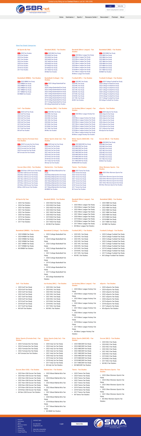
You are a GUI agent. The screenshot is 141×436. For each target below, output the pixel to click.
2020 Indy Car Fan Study (52, 154)
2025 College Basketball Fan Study (55, 84)
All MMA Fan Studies (51, 189)
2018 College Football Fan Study (109, 96)
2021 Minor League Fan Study (81, 63)
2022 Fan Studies (22, 61)
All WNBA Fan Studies (24, 94)
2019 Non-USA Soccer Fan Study (27, 183)
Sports (79, 17)
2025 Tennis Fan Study (81, 171)
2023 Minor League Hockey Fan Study (83, 120)
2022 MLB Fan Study (51, 59)
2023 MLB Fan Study (51, 57)
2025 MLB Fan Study (53, 53)
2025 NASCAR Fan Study (81, 144)
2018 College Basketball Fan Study (55, 100)
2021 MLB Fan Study (51, 61)
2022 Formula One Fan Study (26, 150)
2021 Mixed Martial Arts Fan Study (55, 181)
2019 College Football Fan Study (109, 94)
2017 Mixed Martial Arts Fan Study (55, 187)
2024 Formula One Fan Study (26, 146)
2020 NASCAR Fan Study (79, 154)
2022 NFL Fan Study (78, 88)
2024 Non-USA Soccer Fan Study (27, 172)
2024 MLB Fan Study (51, 55)
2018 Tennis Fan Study (79, 185)
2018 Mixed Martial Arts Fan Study (55, 185)
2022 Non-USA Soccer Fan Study (27, 177)
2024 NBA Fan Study (105, 55)
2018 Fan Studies (22, 67)
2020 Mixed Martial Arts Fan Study (55, 183)
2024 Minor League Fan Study (81, 57)
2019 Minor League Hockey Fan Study (83, 128)
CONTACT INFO (37, 420)
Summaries (69, 17)
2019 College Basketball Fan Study (55, 98)
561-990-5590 (37, 424)
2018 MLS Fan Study (105, 157)
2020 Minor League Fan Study (81, 65)
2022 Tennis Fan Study (79, 177)
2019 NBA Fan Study (105, 65)
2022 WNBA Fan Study (24, 88)
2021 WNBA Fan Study (24, 90)
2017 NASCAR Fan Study (79, 161)
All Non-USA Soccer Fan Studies (27, 187)
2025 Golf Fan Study (25, 112)
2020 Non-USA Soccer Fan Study (27, 181)
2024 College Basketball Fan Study (55, 87)
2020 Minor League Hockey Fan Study (83, 126)
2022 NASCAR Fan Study (79, 150)
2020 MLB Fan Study (51, 63)
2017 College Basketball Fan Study (55, 102)
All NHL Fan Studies (51, 130)
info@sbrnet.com (38, 425)
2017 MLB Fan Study (51, 70)
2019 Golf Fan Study (23, 124)
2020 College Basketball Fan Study (55, 96)
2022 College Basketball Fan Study (55, 91)
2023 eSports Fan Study (106, 116)
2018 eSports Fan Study (106, 126)
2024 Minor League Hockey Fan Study (83, 118)
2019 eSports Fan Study (106, 124)
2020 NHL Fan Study (51, 122)
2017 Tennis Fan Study (79, 187)
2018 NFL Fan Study (78, 96)
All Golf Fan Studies (23, 130)
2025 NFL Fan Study (80, 81)
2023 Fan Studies (22, 57)
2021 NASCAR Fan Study (79, 152)
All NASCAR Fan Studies (79, 163)
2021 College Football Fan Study (109, 90)
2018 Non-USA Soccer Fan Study (27, 185)
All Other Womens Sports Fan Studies (110, 185)
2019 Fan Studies (22, 65)
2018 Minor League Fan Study (81, 69)
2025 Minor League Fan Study (83, 55)
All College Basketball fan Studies (55, 104)
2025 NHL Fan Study (53, 112)
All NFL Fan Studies (78, 100)
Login (110, 6)
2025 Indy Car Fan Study (54, 144)
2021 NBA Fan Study (105, 61)
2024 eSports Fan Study (106, 114)
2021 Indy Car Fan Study (52, 152)
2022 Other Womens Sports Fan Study (111, 181)
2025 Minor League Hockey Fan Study (83, 115)
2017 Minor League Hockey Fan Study (83, 132)
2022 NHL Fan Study (51, 118)
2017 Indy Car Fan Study (52, 161)
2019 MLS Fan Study (105, 155)
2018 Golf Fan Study (23, 126)
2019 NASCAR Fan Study (79, 156)
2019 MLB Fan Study (51, 65)
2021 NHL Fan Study (51, 120)
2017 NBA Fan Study (105, 70)
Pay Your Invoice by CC (39, 431)
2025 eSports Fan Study (108, 112)
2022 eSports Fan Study (106, 118)
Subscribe (120, 6)
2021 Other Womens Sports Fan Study (111, 183)
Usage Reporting (22, 432)
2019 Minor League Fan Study (81, 67)
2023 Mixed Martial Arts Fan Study (55, 177)
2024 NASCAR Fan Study (79, 146)
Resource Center (91, 17)
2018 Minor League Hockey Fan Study (83, 130)
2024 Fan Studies (22, 55)
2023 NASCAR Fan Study (79, 148)
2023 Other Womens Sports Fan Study (111, 178)
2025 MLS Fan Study (107, 142)
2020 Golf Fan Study (23, 122)
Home (61, 17)
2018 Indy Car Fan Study (52, 158)
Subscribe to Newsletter (39, 429)
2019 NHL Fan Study (51, 124)
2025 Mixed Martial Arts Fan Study (55, 171)
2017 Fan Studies (22, 70)
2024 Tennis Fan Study (79, 172)
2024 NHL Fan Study (51, 114)
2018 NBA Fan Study (105, 67)
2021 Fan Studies (22, 59)
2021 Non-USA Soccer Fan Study (27, 179)
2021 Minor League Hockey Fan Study (83, 124)
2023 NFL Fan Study (78, 85)
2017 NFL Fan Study (78, 98)
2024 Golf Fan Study (23, 114)
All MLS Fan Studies (105, 161)
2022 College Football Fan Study (109, 88)
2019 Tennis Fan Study (79, 183)
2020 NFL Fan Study (78, 92)
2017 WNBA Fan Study (24, 92)
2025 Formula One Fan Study (28, 144)
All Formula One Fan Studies (26, 152)
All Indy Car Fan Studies (52, 163)
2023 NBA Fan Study (105, 57)
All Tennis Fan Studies (79, 189)
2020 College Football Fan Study (109, 92)
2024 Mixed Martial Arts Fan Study (55, 175)
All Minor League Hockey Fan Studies (83, 134)
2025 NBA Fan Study (107, 53)
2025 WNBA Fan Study (26, 81)
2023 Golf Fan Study (23, 116)
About (122, 17)
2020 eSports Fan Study (106, 122)
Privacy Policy (21, 430)
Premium (115, 17)
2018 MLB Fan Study (51, 67)
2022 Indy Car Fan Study (52, 150)
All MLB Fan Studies (51, 72)
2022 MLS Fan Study (105, 148)
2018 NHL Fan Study (51, 126)
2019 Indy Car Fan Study (52, 156)
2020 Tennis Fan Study (79, 181)
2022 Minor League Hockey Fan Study (83, 122)
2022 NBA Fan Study (105, 59)
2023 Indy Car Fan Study (52, 148)
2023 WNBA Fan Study (24, 85)
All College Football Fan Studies (108, 100)
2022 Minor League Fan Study (81, 61)
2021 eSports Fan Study (106, 120)
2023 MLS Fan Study (105, 146)
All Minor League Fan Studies (81, 73)
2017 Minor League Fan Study (81, 71)
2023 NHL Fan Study (51, 116)
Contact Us (21, 428)
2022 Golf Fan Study (23, 118)
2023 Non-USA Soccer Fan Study (27, 175)
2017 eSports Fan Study (106, 128)
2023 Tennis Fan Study (79, 175)
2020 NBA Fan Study (105, 63)
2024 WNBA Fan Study (24, 83)
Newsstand (104, 17)
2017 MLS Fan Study (105, 159)
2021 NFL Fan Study (78, 90)
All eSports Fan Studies (106, 130)
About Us (20, 426)
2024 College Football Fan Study (109, 83)
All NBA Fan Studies (105, 72)
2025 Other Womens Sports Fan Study (110, 173)
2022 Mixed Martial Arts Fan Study (55, 179)
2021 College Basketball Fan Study (55, 94)
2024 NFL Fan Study (78, 83)
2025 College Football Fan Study (110, 81)
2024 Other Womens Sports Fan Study (111, 176)
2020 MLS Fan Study (105, 152)
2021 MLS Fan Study (105, 150)
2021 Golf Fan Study (23, 120)
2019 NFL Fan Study (78, 94)
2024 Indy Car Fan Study (52, 146)
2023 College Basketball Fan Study (55, 89)
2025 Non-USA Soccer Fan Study (29, 171)
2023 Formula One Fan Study (26, 148)
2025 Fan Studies (24, 53)
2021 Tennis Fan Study (79, 179)
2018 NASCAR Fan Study (79, 158)
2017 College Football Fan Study (109, 98)
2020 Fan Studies (22, 63)
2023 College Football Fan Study (109, 85)
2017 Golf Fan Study (23, 128)
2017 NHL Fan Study (51, 128)
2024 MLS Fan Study (105, 144)
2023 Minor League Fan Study (81, 59)
